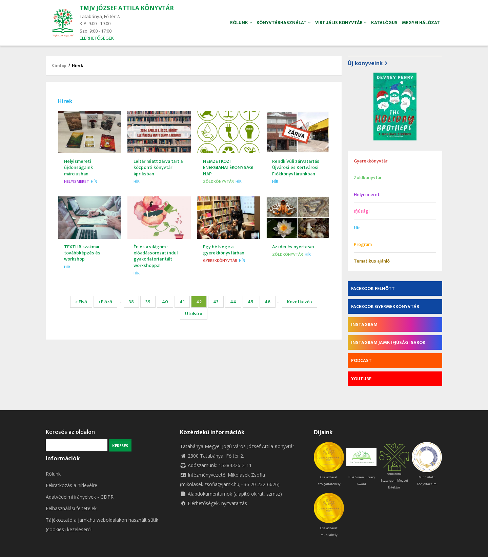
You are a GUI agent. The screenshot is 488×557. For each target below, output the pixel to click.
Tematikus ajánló (372, 261)
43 (218, 302)
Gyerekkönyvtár (220, 260)
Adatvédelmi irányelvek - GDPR (80, 497)
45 (253, 302)
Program (363, 244)
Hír (94, 181)
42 (201, 303)
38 (134, 302)
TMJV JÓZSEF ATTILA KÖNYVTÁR (127, 8)
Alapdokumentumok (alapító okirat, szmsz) (231, 494)
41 (185, 302)
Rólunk (53, 473)
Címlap (59, 65)
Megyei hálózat (420, 22)
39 (150, 302)
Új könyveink (365, 63)
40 (167, 302)
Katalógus (381, 22)
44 (235, 302)
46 (270, 302)
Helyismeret (76, 181)
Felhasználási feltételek (71, 508)
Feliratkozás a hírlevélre (71, 485)
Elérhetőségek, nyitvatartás (213, 503)
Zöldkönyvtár (218, 181)
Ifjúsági (362, 211)
